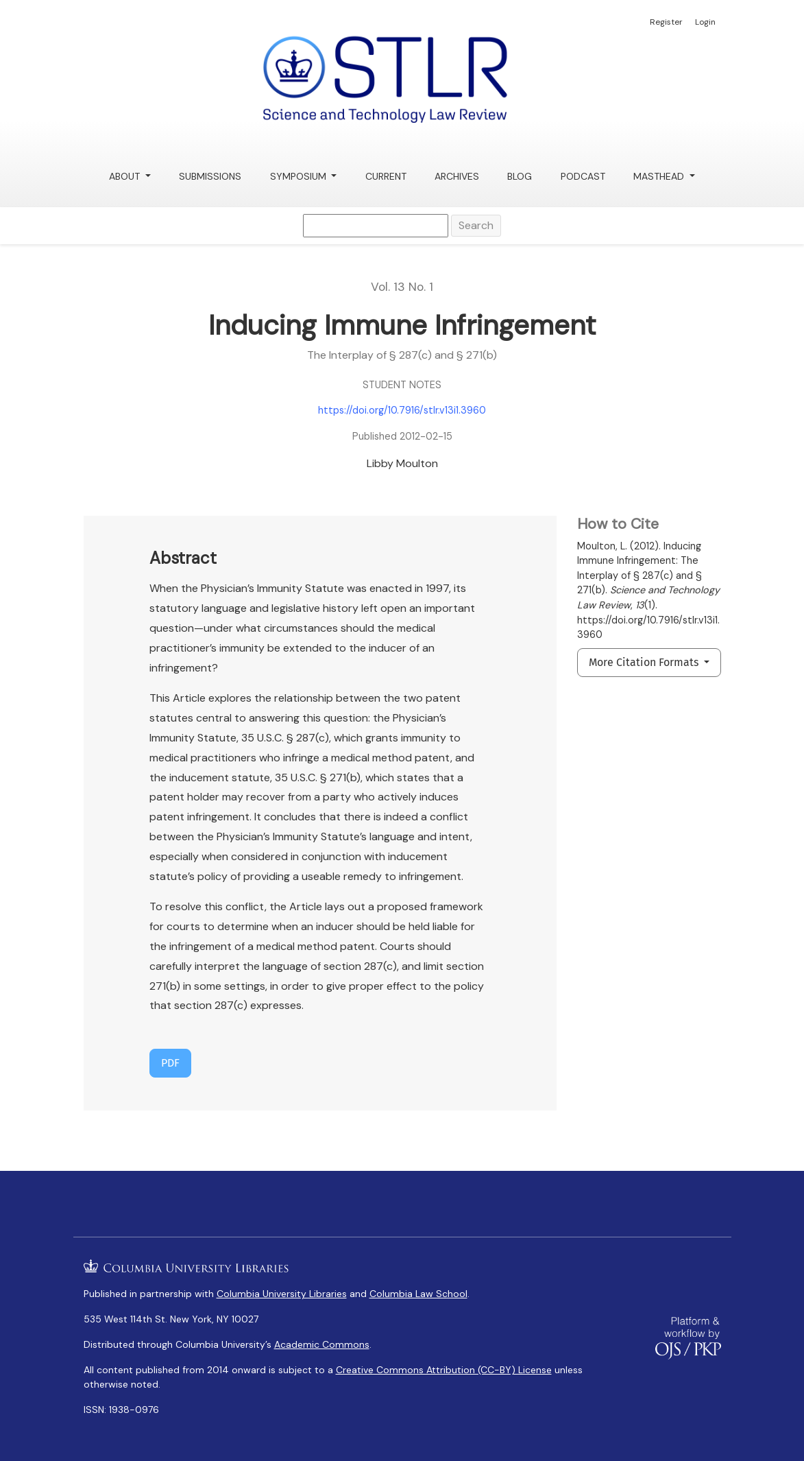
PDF (170, 1062)
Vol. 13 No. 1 (402, 286)
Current (385, 176)
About (126, 176)
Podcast (583, 176)
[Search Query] (375, 225)
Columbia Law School (418, 1293)
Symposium (299, 176)
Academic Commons (321, 1344)
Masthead (660, 176)
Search (476, 225)
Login (705, 21)
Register (666, 21)
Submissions (210, 176)
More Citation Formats (645, 662)
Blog (519, 176)
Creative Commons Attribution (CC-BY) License (444, 1370)
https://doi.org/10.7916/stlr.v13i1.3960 (402, 410)
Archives (457, 176)
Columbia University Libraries (282, 1293)
